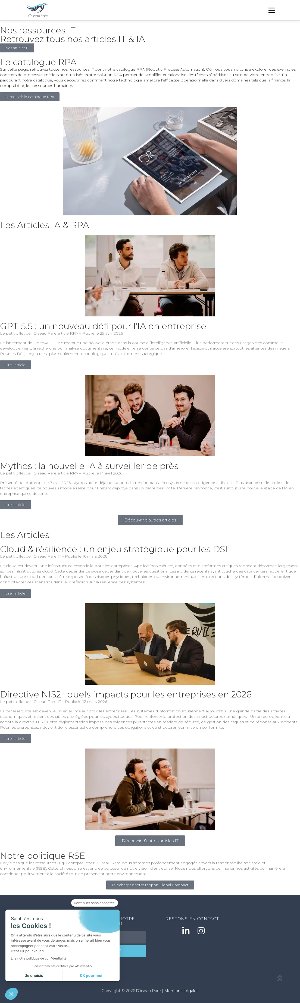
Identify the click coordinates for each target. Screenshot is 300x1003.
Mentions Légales (181, 990)
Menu (271, 10)
